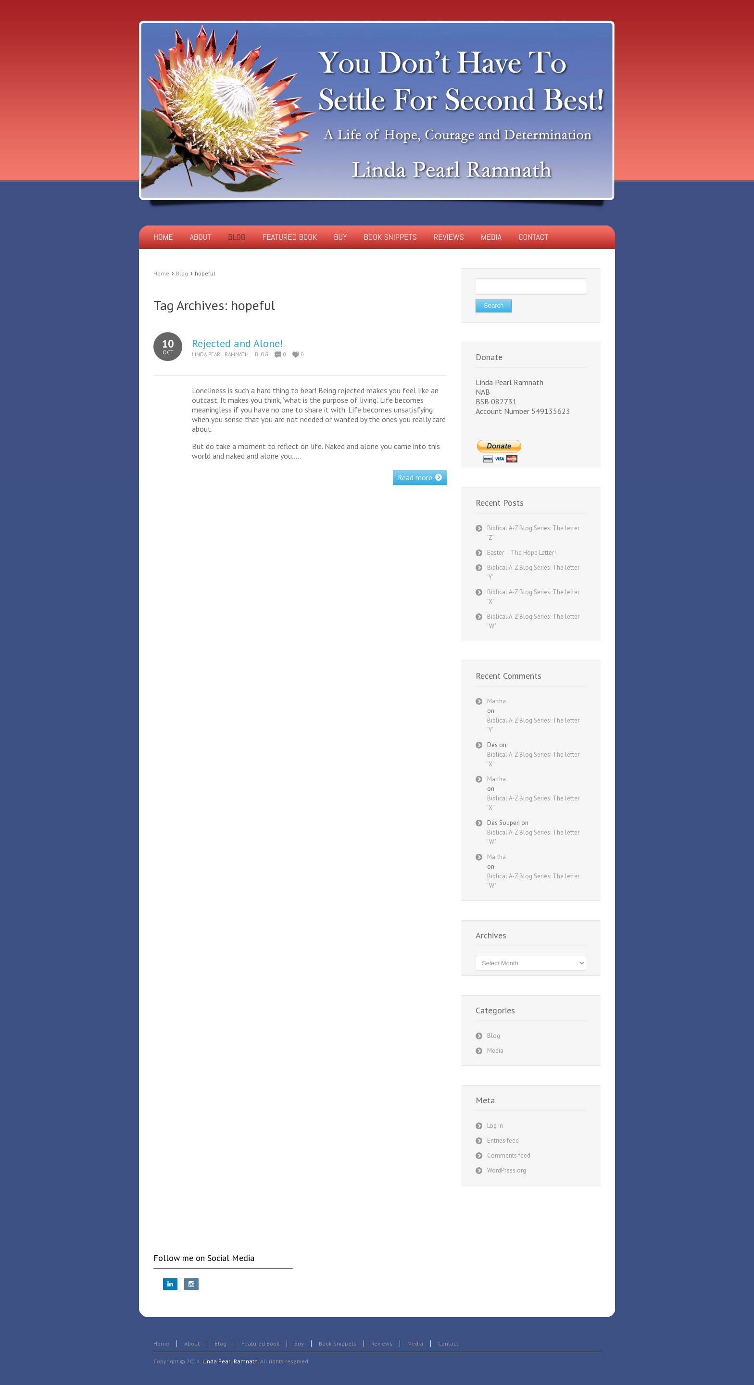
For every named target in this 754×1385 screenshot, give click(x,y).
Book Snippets (337, 1343)
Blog (182, 273)
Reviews (381, 1343)
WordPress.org (506, 1170)
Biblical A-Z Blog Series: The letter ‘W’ (533, 837)
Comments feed (508, 1155)
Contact (448, 1343)
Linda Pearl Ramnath (220, 354)
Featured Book (260, 1343)
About (192, 1343)
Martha (496, 701)
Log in (495, 1126)
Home (161, 273)
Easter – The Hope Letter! (521, 553)
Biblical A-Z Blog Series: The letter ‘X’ (533, 759)
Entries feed (503, 1140)
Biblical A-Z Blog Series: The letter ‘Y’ (533, 725)
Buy (299, 1343)
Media (495, 1051)
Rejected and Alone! (237, 343)
